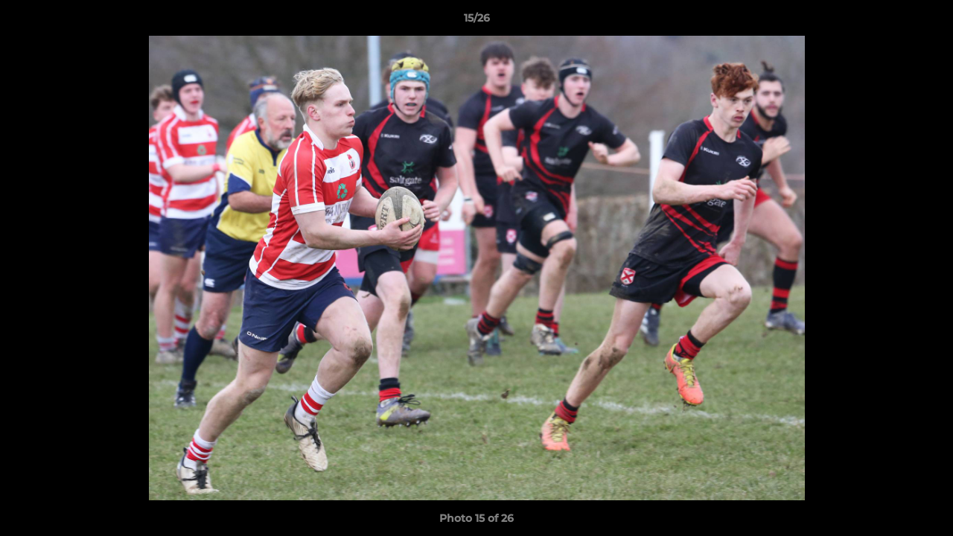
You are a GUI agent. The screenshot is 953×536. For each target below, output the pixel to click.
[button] (926, 21)
